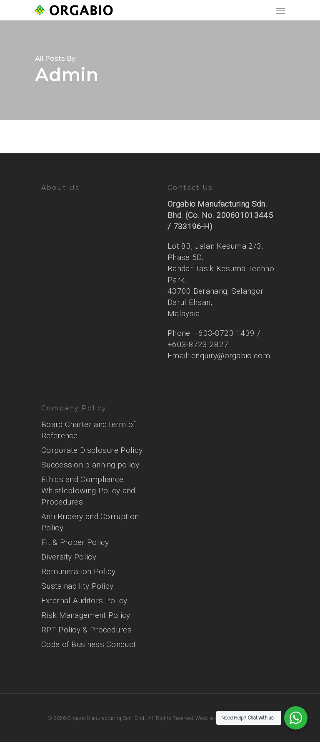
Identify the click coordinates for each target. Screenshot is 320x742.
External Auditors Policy (84, 600)
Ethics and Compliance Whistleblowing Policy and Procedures (88, 491)
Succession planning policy (90, 465)
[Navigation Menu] (280, 10)
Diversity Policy (68, 557)
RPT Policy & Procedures (86, 630)
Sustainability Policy (77, 586)
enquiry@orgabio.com (230, 355)
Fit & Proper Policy (75, 542)
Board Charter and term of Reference (88, 430)
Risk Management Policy (85, 615)
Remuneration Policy (78, 571)
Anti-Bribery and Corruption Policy (90, 522)
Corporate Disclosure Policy (91, 450)
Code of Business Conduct (88, 644)
